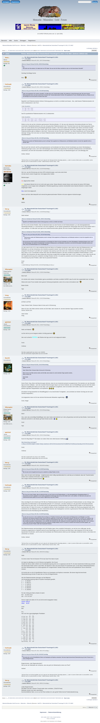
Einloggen (6, 2)
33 (17, 50)
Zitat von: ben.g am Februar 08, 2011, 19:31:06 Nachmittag (35, 90)
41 (30, 50)
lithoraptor (8, 269)
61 (61, 50)
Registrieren (15, 2)
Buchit (7, 358)
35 (20, 50)
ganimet (8, 322)
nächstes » (95, 48)
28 (10, 50)
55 (51, 50)
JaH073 (39, 45)
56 (53, 50)
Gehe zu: (85, 707)
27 (8, 50)
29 (11, 50)
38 (25, 50)
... (7, 50)
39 (26, 50)
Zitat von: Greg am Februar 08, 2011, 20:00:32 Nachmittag (35, 64)
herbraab (8, 84)
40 (28, 50)
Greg (7, 295)
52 (47, 50)
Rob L (7, 57)
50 (44, 50)
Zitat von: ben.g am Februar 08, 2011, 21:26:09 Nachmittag (35, 469)
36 (22, 50)
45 (36, 50)
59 (58, 50)
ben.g (7, 209)
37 (23, 50)
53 (48, 50)
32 (16, 50)
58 (56, 50)
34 (19, 50)
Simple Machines (56, 717)
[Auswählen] (27, 106)
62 (62, 50)
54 (50, 50)
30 (13, 50)
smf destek (52, 718)
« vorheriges (89, 48)
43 (33, 50)
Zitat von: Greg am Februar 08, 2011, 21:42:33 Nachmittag (35, 364)
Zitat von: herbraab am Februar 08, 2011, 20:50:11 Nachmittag (36, 218)
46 (38, 50)
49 (42, 50)
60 (59, 50)
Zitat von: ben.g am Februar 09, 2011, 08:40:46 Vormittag (35, 654)
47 (39, 50)
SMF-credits (43, 717)
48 (41, 50)
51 (45, 50)
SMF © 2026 (50, 717)
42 (31, 50)
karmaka (8, 166)
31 (14, 50)
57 (55, 50)
